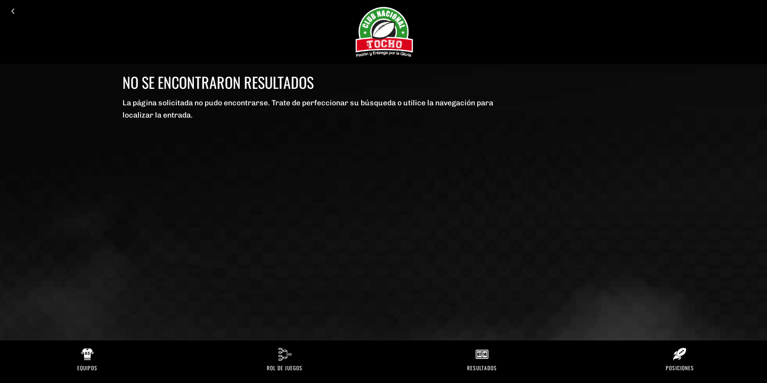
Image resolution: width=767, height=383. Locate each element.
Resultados (482, 368)
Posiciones (680, 368)
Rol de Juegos (285, 368)
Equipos (87, 368)
